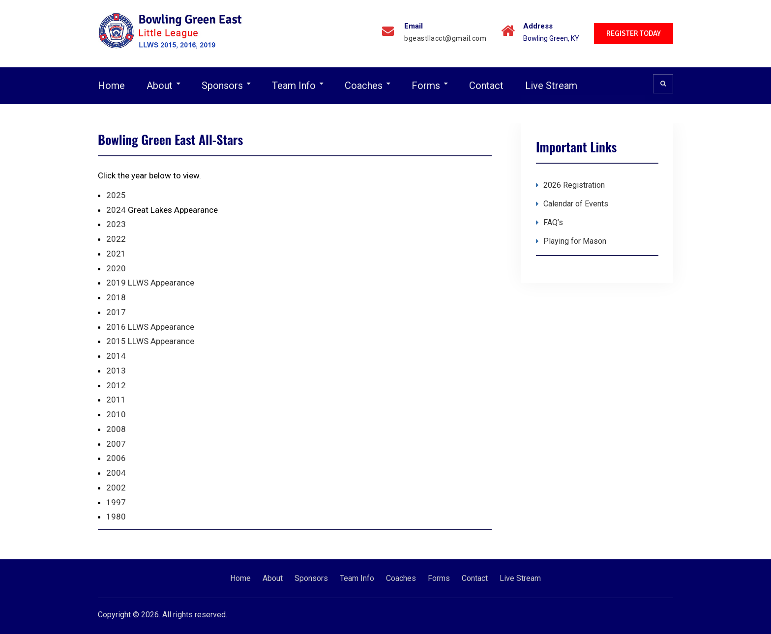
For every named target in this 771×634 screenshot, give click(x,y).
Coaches (364, 85)
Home (111, 85)
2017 (116, 312)
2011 (116, 399)
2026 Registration (574, 185)
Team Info (294, 85)
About (160, 85)
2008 (116, 429)
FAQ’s (553, 222)
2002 (116, 487)
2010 (116, 414)
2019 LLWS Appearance (150, 283)
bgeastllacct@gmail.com (445, 38)
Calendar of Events (575, 203)
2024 (116, 210)
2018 (116, 297)
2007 (116, 444)
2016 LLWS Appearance (150, 327)
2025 (116, 195)
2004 (116, 473)
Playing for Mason (574, 241)
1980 (116, 516)
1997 (116, 502)
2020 (116, 268)
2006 (116, 458)
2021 (116, 254)
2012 (116, 385)
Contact (486, 85)
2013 (116, 370)
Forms (426, 85)
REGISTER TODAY (633, 33)
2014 (116, 356)
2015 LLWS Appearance (150, 341)
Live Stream (551, 85)
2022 (116, 239)
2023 (116, 224)
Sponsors (222, 85)
